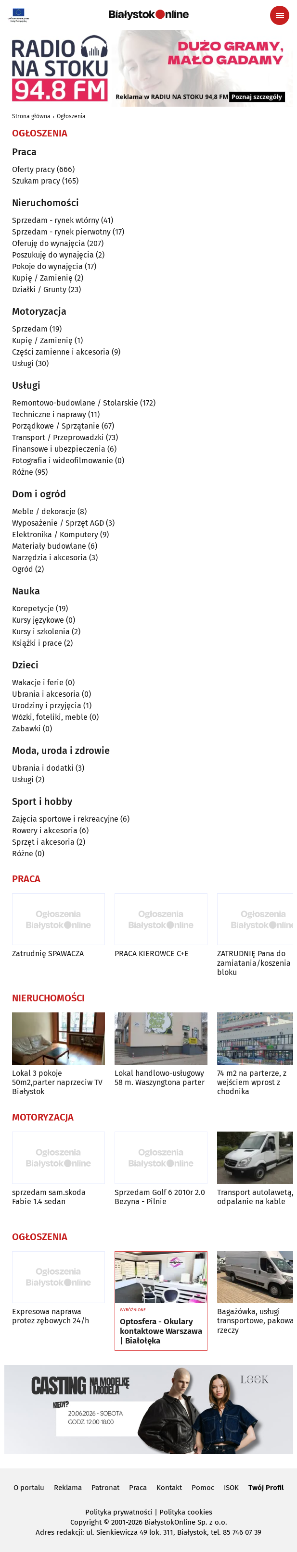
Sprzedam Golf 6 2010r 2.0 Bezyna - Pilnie (160, 1197)
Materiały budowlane (49, 546)
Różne (22, 472)
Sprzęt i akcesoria (43, 842)
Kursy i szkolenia (41, 631)
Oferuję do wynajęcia (48, 243)
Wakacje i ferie (38, 682)
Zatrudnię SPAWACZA (48, 953)
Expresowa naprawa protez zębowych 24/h (50, 1316)
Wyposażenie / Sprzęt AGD (58, 523)
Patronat (105, 1487)
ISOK (231, 1487)
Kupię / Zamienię (42, 278)
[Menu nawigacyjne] (279, 15)
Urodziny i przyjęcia (46, 705)
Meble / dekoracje (44, 511)
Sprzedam (30, 328)
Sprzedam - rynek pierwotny (61, 231)
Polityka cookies (185, 1512)
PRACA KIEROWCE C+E (152, 953)
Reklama (68, 1487)
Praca (138, 1487)
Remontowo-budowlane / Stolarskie (75, 402)
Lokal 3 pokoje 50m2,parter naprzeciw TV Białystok (57, 1082)
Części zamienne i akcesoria (61, 352)
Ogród (22, 569)
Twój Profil (266, 1487)
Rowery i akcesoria (44, 830)
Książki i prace (37, 643)
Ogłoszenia (71, 116)
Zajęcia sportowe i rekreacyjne (65, 819)
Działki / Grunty (39, 289)
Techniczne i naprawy (49, 414)
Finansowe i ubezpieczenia (58, 449)
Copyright (86, 1522)
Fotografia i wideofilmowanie (62, 460)
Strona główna (31, 116)
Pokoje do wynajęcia (47, 266)
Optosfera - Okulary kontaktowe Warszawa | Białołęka (161, 1331)
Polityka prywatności (119, 1512)
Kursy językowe (38, 620)
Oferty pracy (33, 169)
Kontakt (169, 1487)
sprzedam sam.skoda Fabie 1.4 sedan (49, 1197)
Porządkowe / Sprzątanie (56, 426)
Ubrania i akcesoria (46, 694)
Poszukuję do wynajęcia (53, 254)
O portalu (28, 1487)
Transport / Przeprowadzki (58, 437)
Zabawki (26, 728)
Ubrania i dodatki (43, 768)
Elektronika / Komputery (55, 534)
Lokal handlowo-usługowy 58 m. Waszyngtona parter (160, 1078)
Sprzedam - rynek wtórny (55, 220)
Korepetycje (33, 608)
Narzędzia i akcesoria (49, 557)
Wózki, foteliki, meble (50, 717)
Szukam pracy (36, 180)
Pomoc (203, 1487)
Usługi (23, 363)
